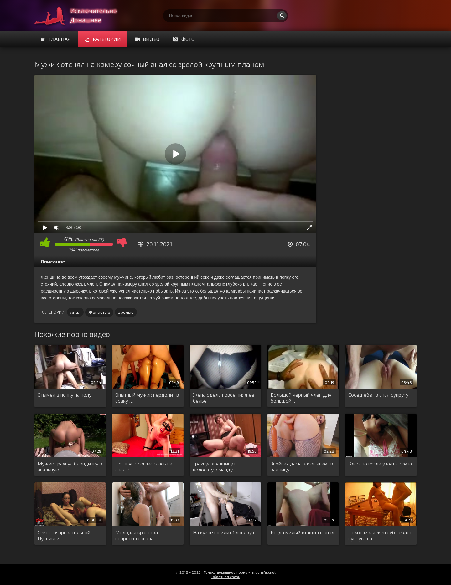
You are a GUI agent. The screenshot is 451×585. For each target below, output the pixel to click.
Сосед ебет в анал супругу (378, 395)
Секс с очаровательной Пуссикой (64, 535)
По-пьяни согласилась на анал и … (143, 466)
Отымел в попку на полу (64, 395)
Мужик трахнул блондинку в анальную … (70, 466)
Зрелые (126, 312)
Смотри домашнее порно (81, 15)
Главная (56, 39)
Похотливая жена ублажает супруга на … (380, 535)
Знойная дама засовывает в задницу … (302, 466)
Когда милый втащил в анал (302, 532)
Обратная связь (225, 576)
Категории (103, 39)
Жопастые (99, 312)
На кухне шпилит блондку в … (224, 535)
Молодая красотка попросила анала (136, 535)
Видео (147, 39)
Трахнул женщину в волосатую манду (215, 466)
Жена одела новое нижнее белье (223, 398)
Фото (183, 39)
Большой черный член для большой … (301, 398)
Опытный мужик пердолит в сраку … (147, 398)
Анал (75, 312)
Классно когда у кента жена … (380, 466)
